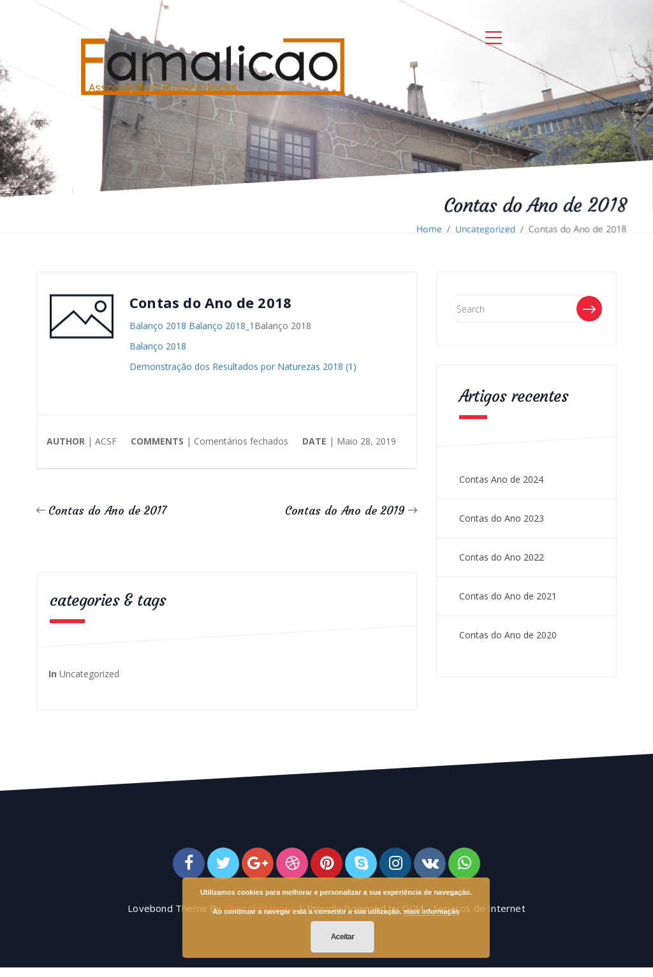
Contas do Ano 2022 (501, 557)
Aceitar (343, 936)
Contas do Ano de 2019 (345, 510)
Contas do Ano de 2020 (508, 635)
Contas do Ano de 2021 (508, 596)
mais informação (431, 911)
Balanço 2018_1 (221, 326)
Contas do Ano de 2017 (107, 510)
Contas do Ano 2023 (501, 518)
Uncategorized (485, 229)
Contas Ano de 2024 (501, 479)
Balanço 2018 (157, 326)
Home (429, 229)
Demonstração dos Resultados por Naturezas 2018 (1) (242, 367)
